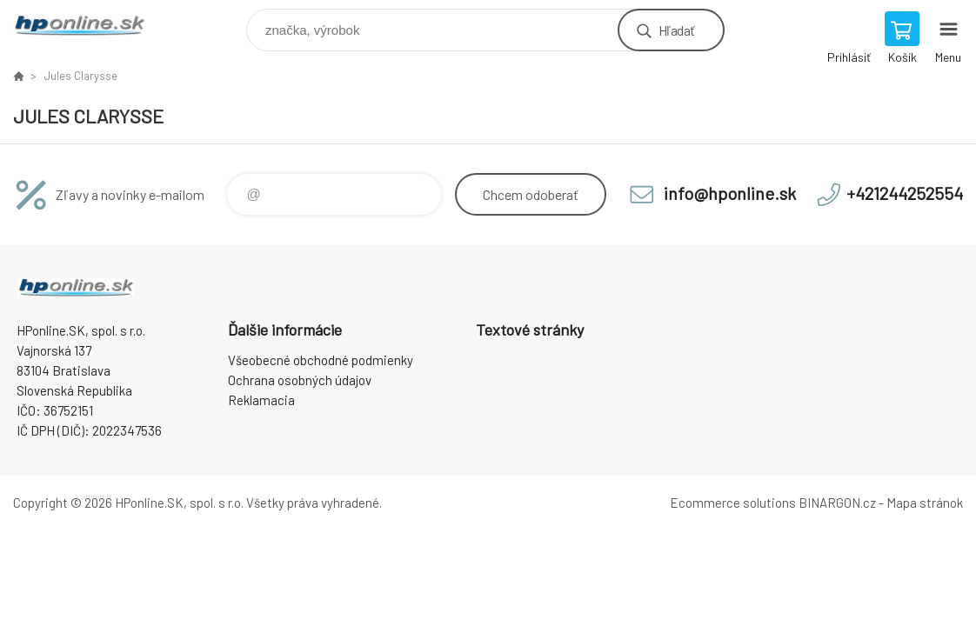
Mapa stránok (924, 502)
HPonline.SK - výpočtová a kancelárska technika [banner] (90, 25)
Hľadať (676, 30)
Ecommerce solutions (733, 502)
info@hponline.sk (730, 193)
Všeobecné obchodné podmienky (320, 360)
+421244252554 (904, 193)
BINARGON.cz (837, 502)
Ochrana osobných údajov (299, 380)
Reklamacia (261, 400)
